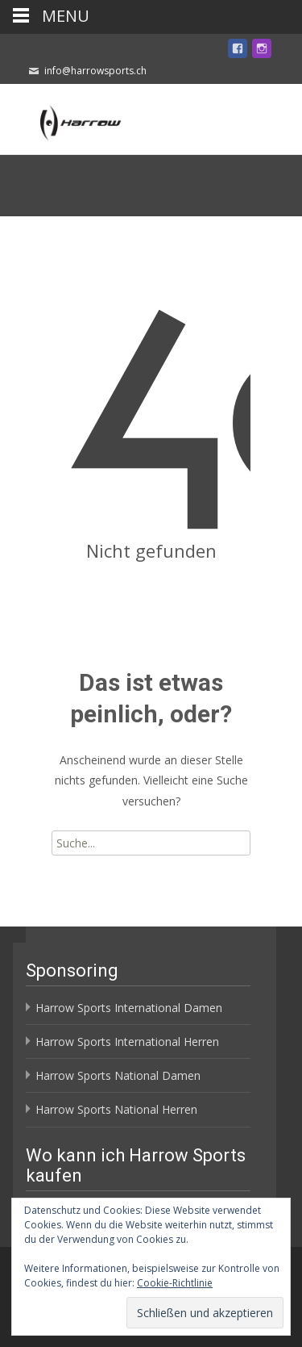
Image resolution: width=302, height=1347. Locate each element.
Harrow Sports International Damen (128, 1007)
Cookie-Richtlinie (175, 1283)
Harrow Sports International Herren (127, 1041)
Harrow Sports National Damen (118, 1075)
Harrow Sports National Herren (116, 1109)
